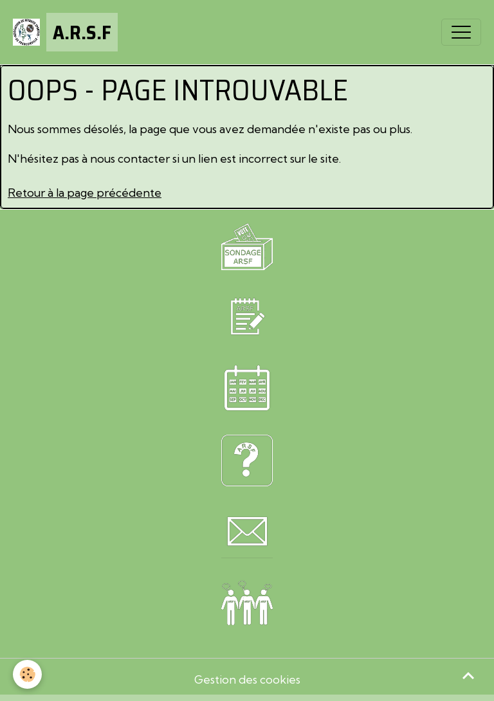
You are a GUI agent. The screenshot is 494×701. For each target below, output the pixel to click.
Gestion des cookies (247, 679)
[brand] (65, 32)
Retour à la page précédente (84, 192)
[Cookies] (27, 674)
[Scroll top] (468, 675)
